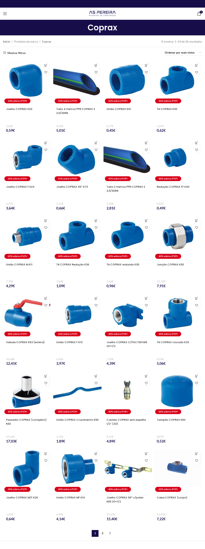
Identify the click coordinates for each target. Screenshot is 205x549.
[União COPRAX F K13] (77, 315)
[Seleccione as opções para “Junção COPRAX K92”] (196, 220)
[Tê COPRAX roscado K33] (178, 315)
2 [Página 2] (102, 533)
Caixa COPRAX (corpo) (173, 497)
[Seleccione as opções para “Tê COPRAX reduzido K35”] (146, 220)
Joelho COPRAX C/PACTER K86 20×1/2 (125, 344)
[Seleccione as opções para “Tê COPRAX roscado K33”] (196, 298)
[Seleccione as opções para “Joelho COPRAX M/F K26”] (45, 453)
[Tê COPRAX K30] (178, 82)
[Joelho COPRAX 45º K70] (77, 159)
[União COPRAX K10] (128, 82)
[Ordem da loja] (183, 53)
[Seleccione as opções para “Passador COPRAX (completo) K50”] (45, 376)
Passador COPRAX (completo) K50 (19, 422)
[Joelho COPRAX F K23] (27, 159)
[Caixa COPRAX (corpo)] (178, 470)
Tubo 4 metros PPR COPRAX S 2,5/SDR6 (76, 111)
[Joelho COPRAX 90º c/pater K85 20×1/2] (128, 470)
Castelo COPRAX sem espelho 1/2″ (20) (122, 422)
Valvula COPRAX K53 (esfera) (21, 344)
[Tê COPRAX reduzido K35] (128, 237)
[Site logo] (102, 13)
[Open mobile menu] (5, 14)
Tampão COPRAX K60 (172, 420)
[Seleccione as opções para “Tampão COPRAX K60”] (196, 376)
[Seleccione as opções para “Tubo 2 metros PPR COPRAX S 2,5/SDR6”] (146, 142)
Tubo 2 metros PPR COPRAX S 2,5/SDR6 (127, 189)
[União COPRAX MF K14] (77, 470)
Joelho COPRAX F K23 (21, 187)
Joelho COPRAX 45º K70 (73, 187)
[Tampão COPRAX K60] (178, 393)
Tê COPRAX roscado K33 (175, 342)
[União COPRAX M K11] (27, 237)
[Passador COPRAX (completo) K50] (27, 393)
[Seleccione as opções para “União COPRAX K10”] (146, 65)
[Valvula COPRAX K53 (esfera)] (27, 315)
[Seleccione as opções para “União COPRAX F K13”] (95, 298)
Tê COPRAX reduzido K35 (125, 264)
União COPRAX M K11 (20, 264)
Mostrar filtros (16, 52)
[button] (146, 298)
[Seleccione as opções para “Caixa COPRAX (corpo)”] (196, 453)
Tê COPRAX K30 (168, 109)
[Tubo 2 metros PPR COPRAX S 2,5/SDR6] (128, 159)
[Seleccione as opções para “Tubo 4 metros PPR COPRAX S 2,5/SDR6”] (95, 65)
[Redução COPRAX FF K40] (178, 159)
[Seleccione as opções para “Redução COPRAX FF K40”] (196, 142)
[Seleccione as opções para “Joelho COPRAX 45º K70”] (95, 142)
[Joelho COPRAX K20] (27, 82)
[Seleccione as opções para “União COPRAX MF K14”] (95, 453)
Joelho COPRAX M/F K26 (23, 497)
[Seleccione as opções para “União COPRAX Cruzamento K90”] (95, 376)
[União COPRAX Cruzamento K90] (77, 393)
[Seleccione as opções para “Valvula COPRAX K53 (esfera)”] (45, 298)
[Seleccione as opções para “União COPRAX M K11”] (45, 220)
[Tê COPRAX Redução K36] (77, 237)
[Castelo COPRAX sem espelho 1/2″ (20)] (128, 393)
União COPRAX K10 (120, 109)
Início (6, 41)
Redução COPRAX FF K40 (175, 187)
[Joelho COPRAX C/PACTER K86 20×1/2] (128, 315)
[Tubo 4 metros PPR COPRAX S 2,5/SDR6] (77, 82)
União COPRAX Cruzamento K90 (76, 422)
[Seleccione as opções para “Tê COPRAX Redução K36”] (95, 220)
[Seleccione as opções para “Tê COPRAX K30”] (196, 65)
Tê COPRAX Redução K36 (74, 264)
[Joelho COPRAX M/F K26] (27, 470)
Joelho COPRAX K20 (20, 109)
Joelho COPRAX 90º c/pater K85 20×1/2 (127, 499)
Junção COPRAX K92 (172, 264)
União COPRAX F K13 (70, 342)
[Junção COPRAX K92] (178, 237)
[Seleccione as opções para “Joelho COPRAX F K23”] (45, 142)
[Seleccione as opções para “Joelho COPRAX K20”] (45, 65)
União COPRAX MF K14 (71, 497)
